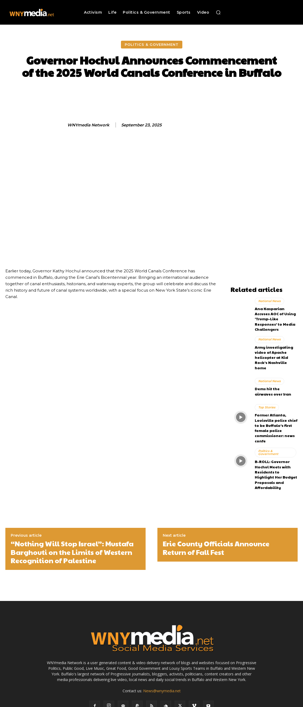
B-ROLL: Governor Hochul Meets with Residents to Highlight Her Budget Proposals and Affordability (275, 447)
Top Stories (266, 391)
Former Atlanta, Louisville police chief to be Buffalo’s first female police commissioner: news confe (274, 409)
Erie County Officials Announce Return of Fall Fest (216, 515)
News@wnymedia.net (162, 658)
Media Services (175, 702)
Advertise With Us (145, 702)
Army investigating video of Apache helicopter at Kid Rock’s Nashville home (276, 345)
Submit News (240, 702)
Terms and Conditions (209, 702)
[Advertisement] (264, 203)
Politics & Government (151, 44)
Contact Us (264, 702)
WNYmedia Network (88, 125)
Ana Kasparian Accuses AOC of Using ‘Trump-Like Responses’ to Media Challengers (275, 314)
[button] (218, 12)
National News (269, 300)
